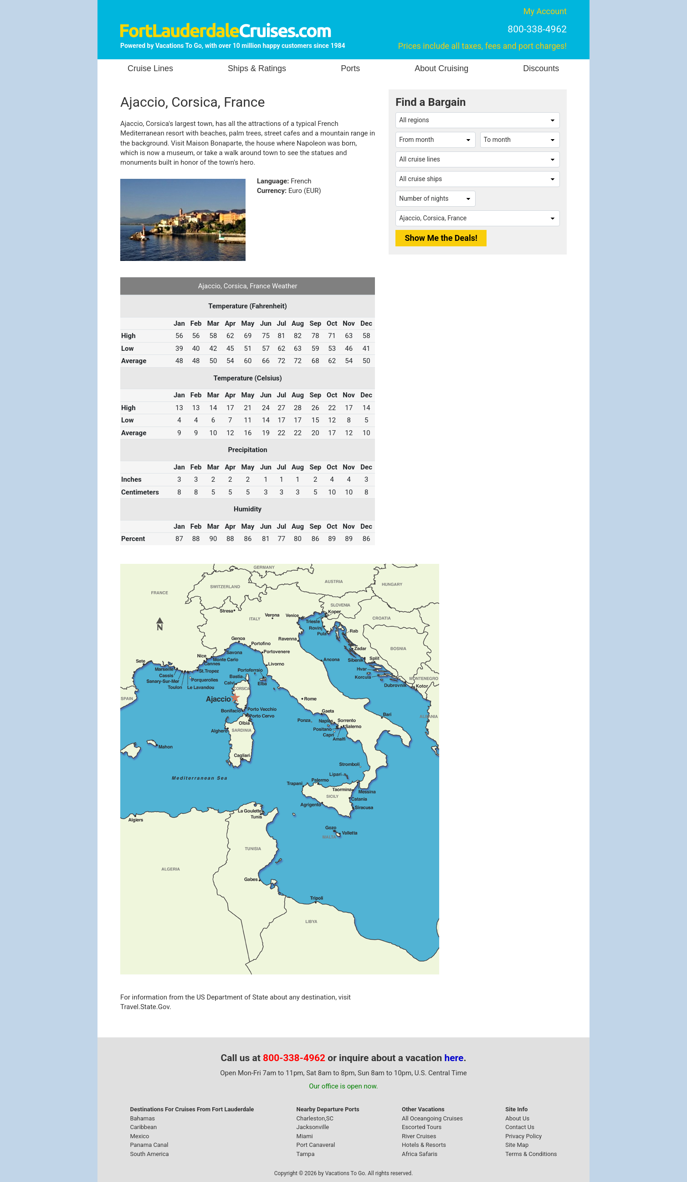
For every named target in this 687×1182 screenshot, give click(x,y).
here (454, 1057)
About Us (517, 1118)
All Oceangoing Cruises (432, 1118)
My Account (545, 11)
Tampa (306, 1154)
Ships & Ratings (257, 68)
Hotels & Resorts (424, 1144)
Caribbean (143, 1127)
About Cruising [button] (441, 68)
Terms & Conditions (531, 1154)
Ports (350, 68)
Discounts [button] (541, 68)
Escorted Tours (421, 1127)
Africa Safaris (419, 1154)
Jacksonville (313, 1127)
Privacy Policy (523, 1136)
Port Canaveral (316, 1144)
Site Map (516, 1144)
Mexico (139, 1136)
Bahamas (142, 1118)
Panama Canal (149, 1144)
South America (149, 1154)
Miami (305, 1136)
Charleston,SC (315, 1118)
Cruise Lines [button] (150, 68)
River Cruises (419, 1136)
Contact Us (519, 1127)
